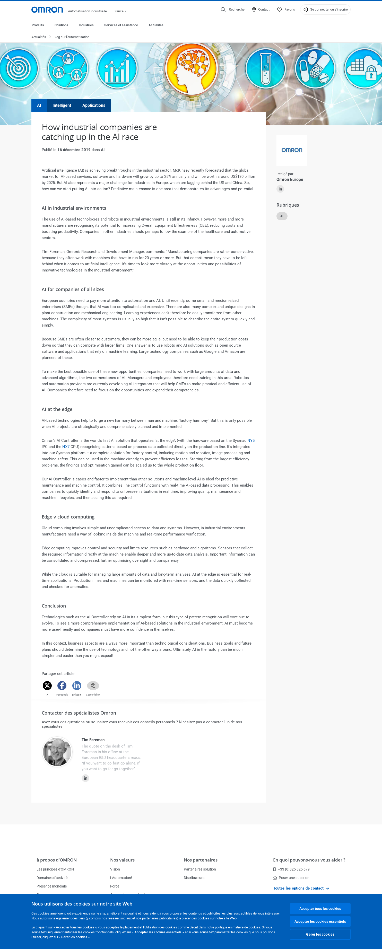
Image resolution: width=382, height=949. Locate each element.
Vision (115, 869)
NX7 (66, 447)
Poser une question (291, 878)
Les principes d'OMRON (55, 869)
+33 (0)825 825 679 (291, 869)
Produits (38, 25)
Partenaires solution (200, 869)
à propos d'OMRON (57, 860)
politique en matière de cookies (237, 927)
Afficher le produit (288, 454)
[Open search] (232, 9)
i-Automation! (121, 878)
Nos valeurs (122, 860)
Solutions (61, 25)
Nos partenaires (201, 860)
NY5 (251, 440)
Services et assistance (121, 25)
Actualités (156, 25)
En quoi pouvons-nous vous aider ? (309, 860)
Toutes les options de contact (301, 888)
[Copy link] (93, 685)
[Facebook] (62, 685)
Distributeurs (194, 878)
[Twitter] (47, 685)
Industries (86, 25)
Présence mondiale (52, 886)
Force (114, 886)
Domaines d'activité (52, 878)
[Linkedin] (76, 685)
